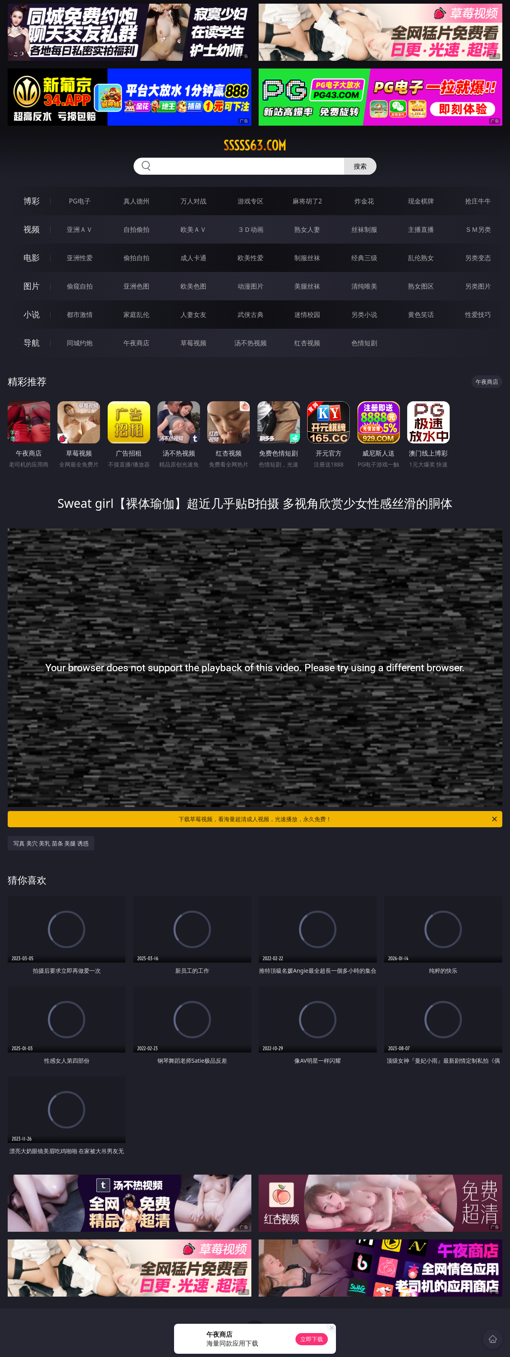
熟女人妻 (307, 229)
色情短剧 (364, 342)
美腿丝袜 (307, 286)
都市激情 (80, 314)
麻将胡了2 (307, 201)
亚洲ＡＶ (80, 229)
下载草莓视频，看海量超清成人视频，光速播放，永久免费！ (338, 819)
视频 (31, 229)
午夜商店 (136, 342)
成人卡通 (193, 257)
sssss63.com (254, 145)
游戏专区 (251, 201)
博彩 (31, 200)
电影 (31, 257)
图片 (31, 285)
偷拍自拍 (136, 257)
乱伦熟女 (421, 257)
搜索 (360, 166)
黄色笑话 (421, 314)
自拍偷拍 (136, 229)
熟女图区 (421, 286)
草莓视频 (193, 342)
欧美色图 (193, 286)
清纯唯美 (364, 286)
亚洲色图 (136, 286)
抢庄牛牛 (478, 201)
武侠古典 (251, 314)
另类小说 (364, 314)
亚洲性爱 (80, 257)
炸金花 (364, 201)
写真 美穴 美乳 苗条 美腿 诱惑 (51, 843)
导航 (31, 342)
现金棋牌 (421, 201)
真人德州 (136, 201)
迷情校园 (307, 314)
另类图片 (478, 286)
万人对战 (193, 201)
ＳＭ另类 (478, 229)
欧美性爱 (251, 257)
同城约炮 (80, 342)
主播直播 (421, 229)
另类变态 (478, 257)
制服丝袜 (307, 257)
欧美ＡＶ (193, 229)
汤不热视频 (250, 342)
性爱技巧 (478, 314)
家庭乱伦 (136, 314)
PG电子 (79, 201)
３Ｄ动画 (251, 229)
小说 (31, 314)
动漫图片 (251, 286)
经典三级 (364, 257)
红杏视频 (307, 342)
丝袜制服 (364, 229)
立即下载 (311, 1339)
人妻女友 (193, 314)
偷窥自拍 (80, 286)
